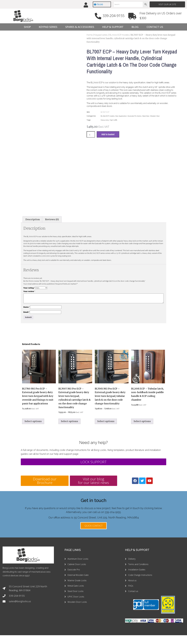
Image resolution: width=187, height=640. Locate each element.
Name (26, 295)
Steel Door (145, 116)
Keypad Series (48, 27)
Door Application (121, 116)
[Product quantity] (91, 135)
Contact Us (155, 27)
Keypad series (101, 35)
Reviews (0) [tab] (52, 207)
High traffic (113, 120)
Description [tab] (32, 207)
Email (26, 300)
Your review (29, 279)
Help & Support (112, 27)
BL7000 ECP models (119, 35)
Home (89, 35)
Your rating (29, 275)
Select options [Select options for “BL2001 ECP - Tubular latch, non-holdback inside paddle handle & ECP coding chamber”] (142, 408)
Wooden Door (155, 116)
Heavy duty (105, 120)
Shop (27, 27)
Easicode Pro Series (134, 116)
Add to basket (108, 134)
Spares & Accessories (79, 27)
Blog (135, 27)
